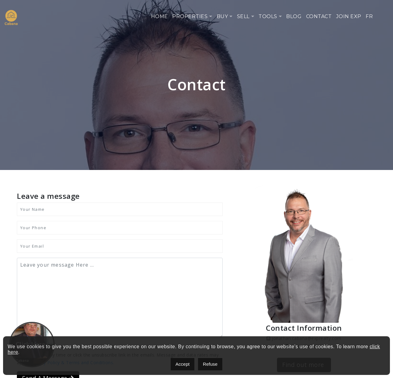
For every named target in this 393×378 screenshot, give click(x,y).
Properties (190, 16)
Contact (319, 16)
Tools (268, 16)
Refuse (210, 364)
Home (159, 16)
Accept (183, 364)
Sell (243, 16)
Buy (222, 16)
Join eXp (348, 16)
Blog (294, 16)
